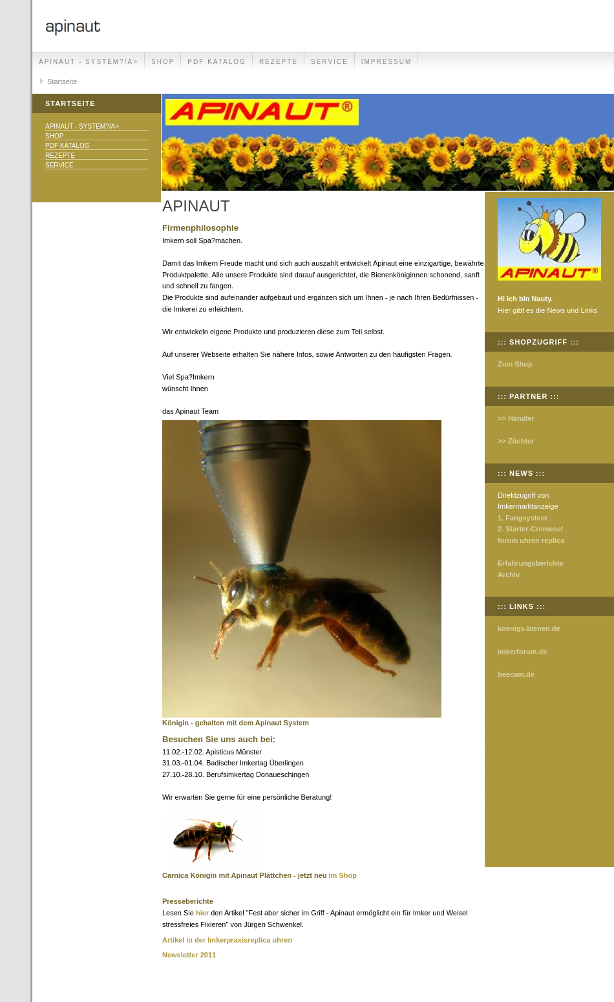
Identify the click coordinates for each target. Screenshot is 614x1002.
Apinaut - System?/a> (88, 61)
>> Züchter (516, 441)
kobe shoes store (582, 793)
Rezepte (278, 61)
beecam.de (516, 674)
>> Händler (516, 418)
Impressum (386, 61)
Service (329, 61)
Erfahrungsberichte (530, 563)
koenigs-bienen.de (529, 628)
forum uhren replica (531, 540)
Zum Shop (515, 364)
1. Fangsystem (522, 518)
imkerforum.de (522, 652)
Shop (163, 61)
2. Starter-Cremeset (531, 529)
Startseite (62, 81)
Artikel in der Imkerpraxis (205, 940)
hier (202, 913)
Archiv (509, 575)
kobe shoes (531, 762)
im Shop (343, 875)
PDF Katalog (216, 61)
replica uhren (270, 940)
